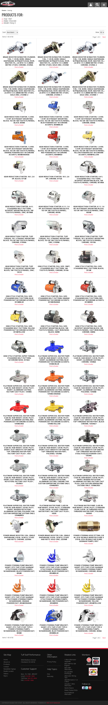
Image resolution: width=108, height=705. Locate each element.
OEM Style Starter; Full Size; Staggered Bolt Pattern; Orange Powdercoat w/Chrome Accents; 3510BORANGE (54, 299)
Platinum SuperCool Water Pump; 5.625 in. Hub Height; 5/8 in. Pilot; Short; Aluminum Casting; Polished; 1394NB (89, 389)
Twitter (86, 687)
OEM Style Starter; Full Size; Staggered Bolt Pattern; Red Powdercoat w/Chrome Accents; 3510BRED (88, 299)
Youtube (90, 687)
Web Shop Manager (53, 703)
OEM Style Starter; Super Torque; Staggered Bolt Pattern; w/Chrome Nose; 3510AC (19, 358)
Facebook (83, 687)
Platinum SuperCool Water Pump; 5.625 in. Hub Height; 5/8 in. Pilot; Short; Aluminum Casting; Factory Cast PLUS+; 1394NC (19, 389)
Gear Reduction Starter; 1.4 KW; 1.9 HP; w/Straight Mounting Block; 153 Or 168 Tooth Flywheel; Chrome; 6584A (89, 120)
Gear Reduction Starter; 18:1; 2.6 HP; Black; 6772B (19, 178)
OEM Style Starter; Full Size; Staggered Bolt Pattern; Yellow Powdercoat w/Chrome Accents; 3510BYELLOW (19, 329)
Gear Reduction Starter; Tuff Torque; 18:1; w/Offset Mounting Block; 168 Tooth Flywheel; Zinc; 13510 (19, 269)
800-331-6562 (32, 678)
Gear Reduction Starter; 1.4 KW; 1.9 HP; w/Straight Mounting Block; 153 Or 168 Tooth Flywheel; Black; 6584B (19, 120)
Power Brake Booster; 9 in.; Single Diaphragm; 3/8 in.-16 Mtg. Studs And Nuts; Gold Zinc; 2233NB (54, 537)
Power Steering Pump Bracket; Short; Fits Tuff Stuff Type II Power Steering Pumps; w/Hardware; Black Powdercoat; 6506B (19, 629)
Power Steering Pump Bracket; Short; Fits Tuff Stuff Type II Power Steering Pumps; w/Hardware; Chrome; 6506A (88, 628)
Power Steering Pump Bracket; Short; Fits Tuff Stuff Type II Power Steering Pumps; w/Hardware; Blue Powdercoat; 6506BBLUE (54, 629)
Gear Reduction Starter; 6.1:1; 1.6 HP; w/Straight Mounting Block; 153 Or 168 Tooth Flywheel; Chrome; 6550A (54, 209)
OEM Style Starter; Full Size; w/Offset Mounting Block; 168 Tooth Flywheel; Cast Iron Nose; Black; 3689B (54, 329)
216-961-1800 (30, 676)
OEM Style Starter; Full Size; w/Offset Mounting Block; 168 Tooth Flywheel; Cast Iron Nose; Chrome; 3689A (88, 329)
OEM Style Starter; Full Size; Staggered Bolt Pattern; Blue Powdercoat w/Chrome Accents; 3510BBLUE (19, 299)
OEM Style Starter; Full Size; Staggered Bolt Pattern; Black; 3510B (89, 268)
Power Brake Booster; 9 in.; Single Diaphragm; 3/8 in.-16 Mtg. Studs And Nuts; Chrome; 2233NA (19, 537)
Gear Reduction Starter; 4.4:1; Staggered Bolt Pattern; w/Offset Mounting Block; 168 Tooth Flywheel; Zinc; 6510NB (19, 209)
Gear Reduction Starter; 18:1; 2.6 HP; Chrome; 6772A (54, 178)
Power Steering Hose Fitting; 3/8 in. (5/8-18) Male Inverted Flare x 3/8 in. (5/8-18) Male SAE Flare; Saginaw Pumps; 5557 (89, 538)
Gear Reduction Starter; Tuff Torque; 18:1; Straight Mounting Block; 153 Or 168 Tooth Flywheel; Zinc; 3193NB (54, 239)
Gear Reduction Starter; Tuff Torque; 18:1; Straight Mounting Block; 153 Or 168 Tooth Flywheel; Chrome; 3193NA (19, 239)
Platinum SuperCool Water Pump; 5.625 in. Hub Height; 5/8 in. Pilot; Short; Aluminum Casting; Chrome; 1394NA (89, 359)
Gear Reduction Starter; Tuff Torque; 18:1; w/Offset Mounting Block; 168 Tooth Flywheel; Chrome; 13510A (88, 239)
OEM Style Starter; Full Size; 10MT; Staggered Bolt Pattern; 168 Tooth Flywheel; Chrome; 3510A (54, 268)
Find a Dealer (19, 125)
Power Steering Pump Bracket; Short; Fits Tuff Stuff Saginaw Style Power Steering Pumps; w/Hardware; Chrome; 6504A (88, 568)
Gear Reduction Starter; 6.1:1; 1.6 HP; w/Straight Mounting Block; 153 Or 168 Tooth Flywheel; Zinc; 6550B (88, 209)
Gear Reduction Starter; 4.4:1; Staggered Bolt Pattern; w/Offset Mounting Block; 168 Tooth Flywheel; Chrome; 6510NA (88, 180)
